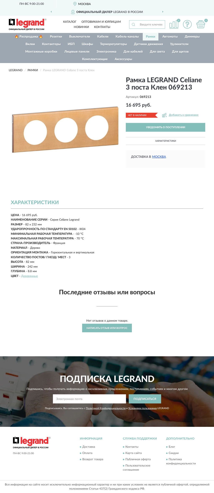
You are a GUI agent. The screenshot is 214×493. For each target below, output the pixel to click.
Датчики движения (148, 44)
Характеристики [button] (165, 141)
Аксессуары (123, 59)
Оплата (87, 453)
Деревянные (29, 276)
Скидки (174, 453)
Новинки (81, 27)
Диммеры (192, 36)
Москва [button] (159, 156)
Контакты (102, 27)
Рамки (150, 36)
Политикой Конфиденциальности (106, 408)
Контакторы (51, 44)
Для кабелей (133, 51)
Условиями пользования (142, 408)
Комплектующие (95, 59)
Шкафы (87, 44)
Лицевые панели (76, 51)
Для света (157, 51)
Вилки (30, 44)
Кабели (102, 36)
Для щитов (180, 51)
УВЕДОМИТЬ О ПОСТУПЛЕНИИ (165, 127)
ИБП (71, 44)
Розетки (56, 36)
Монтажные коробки (41, 51)
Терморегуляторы (113, 44)
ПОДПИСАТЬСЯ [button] (145, 399)
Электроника (106, 51)
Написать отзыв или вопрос (107, 328)
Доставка (88, 446)
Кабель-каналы (127, 36)
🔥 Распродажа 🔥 (29, 36)
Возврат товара (92, 459)
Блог (172, 446)
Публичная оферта (138, 459)
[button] (187, 24)
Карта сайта (133, 453)
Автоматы (170, 36)
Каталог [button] (69, 21)
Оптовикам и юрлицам (101, 21)
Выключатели (79, 36)
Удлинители (179, 44)
